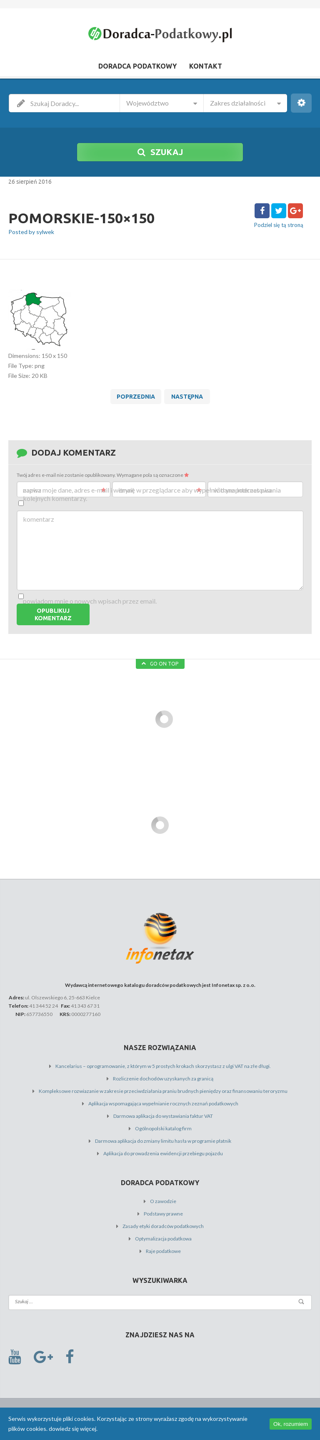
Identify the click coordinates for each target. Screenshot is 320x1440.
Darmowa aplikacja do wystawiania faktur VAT (163, 1116)
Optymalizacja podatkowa (163, 1238)
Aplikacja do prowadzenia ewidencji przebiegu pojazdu (163, 1153)
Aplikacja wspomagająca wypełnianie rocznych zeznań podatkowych (163, 1103)
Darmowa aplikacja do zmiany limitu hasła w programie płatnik (163, 1141)
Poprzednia (136, 396)
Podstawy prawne (163, 1214)
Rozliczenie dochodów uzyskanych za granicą (163, 1078)
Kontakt (205, 66)
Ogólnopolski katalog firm (163, 1128)
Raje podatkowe (163, 1251)
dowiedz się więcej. (73, 1428)
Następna (187, 396)
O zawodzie (163, 1201)
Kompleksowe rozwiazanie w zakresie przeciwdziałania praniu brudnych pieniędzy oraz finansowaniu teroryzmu (163, 1091)
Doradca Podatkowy (137, 66)
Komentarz (38, 519)
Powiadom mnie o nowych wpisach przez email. (90, 601)
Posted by (31, 231)
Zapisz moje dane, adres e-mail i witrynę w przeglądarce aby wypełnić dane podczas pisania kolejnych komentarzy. (152, 494)
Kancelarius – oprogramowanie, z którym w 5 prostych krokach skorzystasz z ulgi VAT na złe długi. (163, 1066)
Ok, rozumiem (290, 1424)
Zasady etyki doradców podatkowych (163, 1226)
